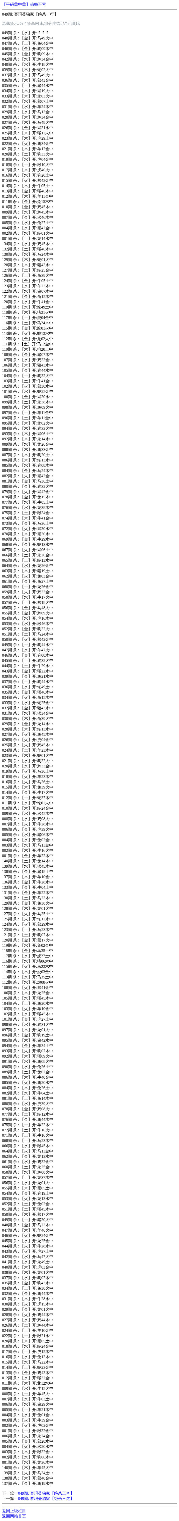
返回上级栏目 (14, 1511)
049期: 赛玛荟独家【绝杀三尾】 (46, 1498)
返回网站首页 (14, 1516)
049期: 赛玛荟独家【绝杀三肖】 (46, 1493)
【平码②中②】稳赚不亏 (24, 4)
